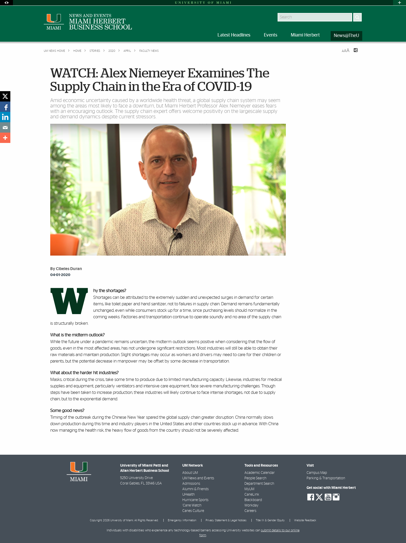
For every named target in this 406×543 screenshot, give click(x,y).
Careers (250, 511)
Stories (94, 50)
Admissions (191, 484)
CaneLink (251, 494)
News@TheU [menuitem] (346, 35)
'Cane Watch (191, 505)
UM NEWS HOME (54, 50)
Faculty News (149, 50)
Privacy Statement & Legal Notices (226, 520)
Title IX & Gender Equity (270, 520)
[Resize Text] (346, 50)
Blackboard (253, 500)
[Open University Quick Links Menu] (399, 2)
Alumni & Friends (195, 489)
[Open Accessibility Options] (6, 2)
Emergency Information (182, 520)
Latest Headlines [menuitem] (234, 35)
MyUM (249, 489)
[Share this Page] (352, 53)
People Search (255, 478)
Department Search (259, 484)
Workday (251, 505)
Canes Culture (193, 511)
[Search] (357, 17)
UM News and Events (198, 478)
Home (76, 50)
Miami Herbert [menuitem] (305, 35)
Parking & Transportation (326, 478)
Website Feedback (305, 520)
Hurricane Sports (195, 500)
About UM (190, 473)
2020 (111, 50)
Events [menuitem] (270, 35)
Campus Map (317, 473)
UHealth (188, 494)
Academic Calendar (259, 473)
